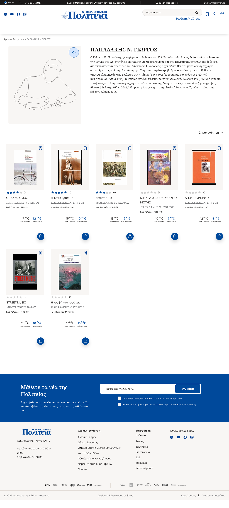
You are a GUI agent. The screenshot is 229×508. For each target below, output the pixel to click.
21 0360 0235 (33, 2)
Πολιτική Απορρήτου (213, 495)
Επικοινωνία (143, 452)
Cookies (82, 469)
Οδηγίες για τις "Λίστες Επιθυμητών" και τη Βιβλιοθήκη (99, 450)
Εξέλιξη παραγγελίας (214, 2)
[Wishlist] (207, 14)
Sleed (130, 495)
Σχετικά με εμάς (87, 437)
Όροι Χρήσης (188, 495)
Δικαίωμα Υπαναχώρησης (145, 465)
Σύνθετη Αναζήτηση (189, 19)
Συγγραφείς (19, 39)
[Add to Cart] (40, 236)
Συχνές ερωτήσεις (142, 444)
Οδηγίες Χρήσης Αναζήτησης (94, 458)
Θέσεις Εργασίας (88, 442)
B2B (138, 457)
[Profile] (214, 14)
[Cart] (221, 14)
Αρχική (7, 39)
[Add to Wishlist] (40, 148)
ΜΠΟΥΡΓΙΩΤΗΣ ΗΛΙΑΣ (21, 307)
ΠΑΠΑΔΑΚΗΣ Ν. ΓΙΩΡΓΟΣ (22, 203)
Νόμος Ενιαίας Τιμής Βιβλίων (95, 463)
